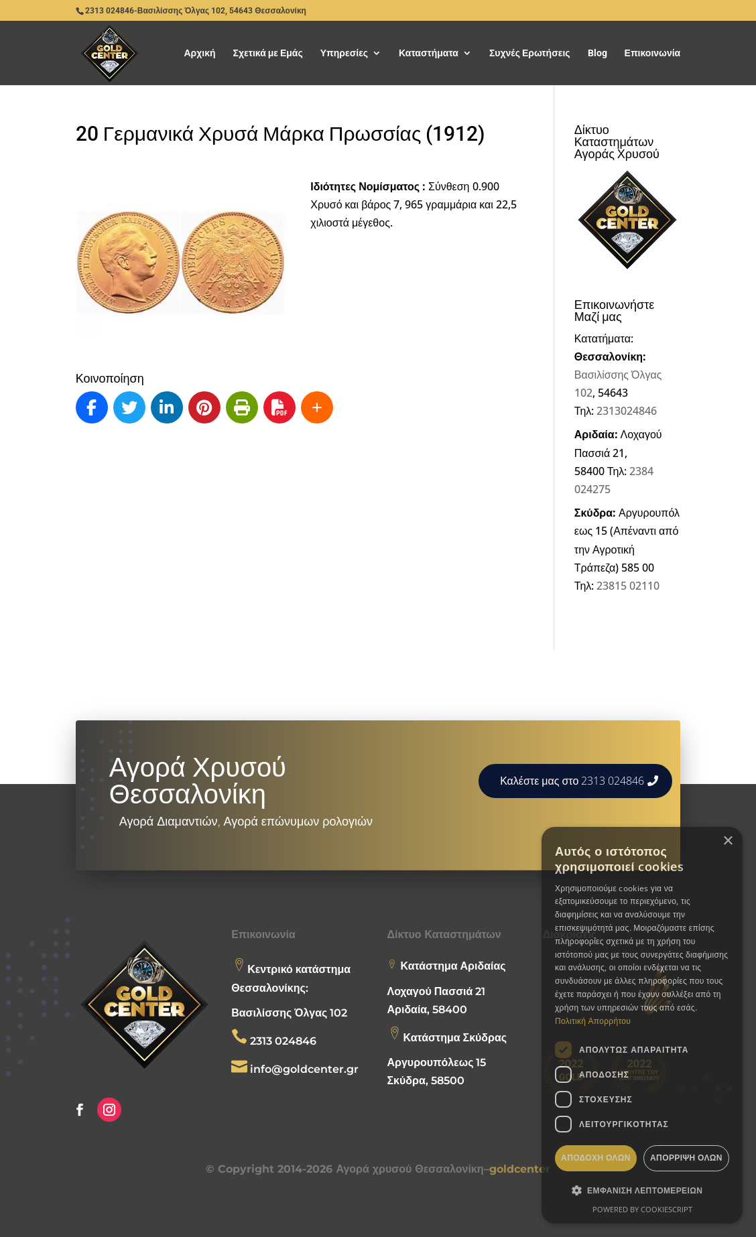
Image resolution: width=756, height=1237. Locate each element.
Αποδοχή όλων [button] (596, 1157)
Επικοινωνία (653, 53)
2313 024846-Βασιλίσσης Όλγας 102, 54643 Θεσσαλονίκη (195, 10)
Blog (597, 53)
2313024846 (626, 410)
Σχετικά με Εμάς (268, 53)
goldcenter (519, 1169)
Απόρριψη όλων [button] (686, 1157)
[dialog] (642, 1025)
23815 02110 (627, 585)
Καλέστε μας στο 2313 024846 (572, 780)
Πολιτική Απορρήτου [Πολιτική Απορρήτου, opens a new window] (593, 1021)
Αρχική (199, 53)
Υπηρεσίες (344, 53)
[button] (642, 1190)
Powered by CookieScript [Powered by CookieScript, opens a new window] (642, 1209)
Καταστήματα (428, 53)
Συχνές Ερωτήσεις (529, 53)
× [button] (727, 841)
